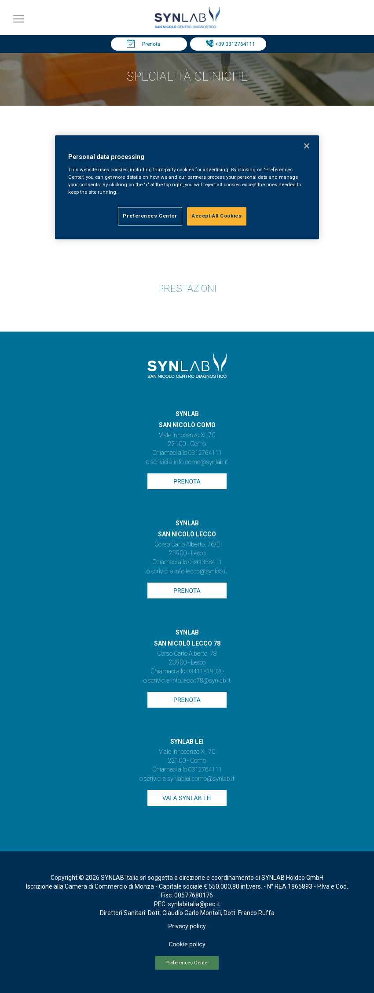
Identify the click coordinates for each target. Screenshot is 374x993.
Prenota (151, 44)
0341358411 (205, 562)
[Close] (306, 146)
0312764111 (205, 453)
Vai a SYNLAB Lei (187, 798)
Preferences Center (187, 963)
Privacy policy (186, 926)
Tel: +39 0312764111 (230, 44)
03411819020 (205, 671)
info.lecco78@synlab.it (201, 680)
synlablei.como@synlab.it (201, 779)
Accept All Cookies (217, 216)
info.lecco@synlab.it (200, 571)
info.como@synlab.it (201, 462)
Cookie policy (187, 944)
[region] (187, 188)
